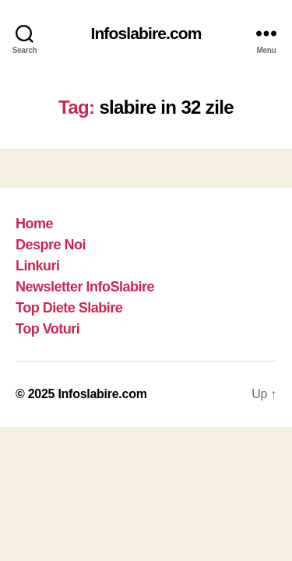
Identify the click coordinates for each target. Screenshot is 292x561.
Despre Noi (51, 244)
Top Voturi (47, 329)
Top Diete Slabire (69, 308)
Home (34, 223)
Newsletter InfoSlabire (85, 287)
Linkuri (38, 265)
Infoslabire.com (145, 33)
